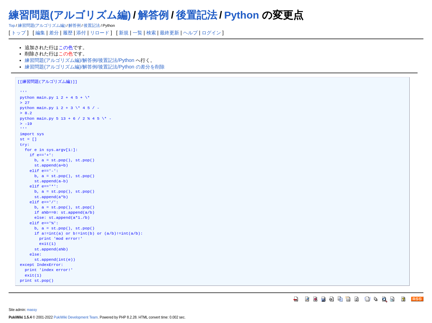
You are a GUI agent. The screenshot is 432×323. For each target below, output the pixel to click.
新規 (124, 32)
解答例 (153, 15)
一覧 (137, 32)
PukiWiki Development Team (76, 317)
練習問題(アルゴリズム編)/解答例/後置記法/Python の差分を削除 (94, 66)
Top (12, 25)
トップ (18, 32)
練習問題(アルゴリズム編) (70, 15)
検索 (151, 32)
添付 (81, 32)
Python (241, 15)
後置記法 (196, 15)
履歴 (68, 32)
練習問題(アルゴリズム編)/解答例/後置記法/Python (79, 60)
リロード (99, 32)
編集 (40, 32)
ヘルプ (190, 32)
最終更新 (169, 32)
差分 (54, 32)
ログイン (211, 32)
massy (32, 310)
